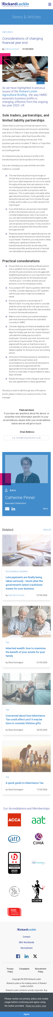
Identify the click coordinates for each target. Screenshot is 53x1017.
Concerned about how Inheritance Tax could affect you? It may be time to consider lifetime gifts (25, 719)
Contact (26, 936)
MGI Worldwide (26, 942)
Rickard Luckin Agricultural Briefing (19, 93)
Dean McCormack (16, 595)
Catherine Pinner (12, 49)
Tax (7, 642)
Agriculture (7, 32)
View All (47, 529)
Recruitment (27, 948)
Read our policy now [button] (36, 1006)
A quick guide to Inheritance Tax (24, 782)
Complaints (24, 969)
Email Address (27, 432)
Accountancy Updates (17, 571)
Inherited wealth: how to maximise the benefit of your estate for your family (26, 652)
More (45, 509)
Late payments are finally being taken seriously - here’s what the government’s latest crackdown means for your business (24, 583)
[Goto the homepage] (15, 4)
